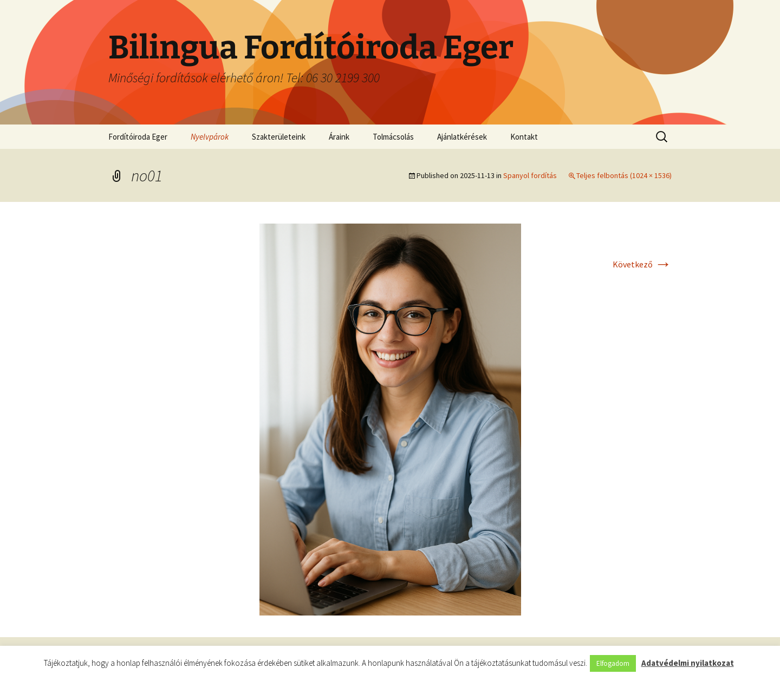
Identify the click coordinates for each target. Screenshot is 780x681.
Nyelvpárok (210, 137)
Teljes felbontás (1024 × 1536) (624, 175)
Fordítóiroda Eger (137, 137)
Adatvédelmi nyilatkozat (687, 663)
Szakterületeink (279, 137)
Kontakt (524, 137)
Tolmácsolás (393, 137)
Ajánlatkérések (462, 137)
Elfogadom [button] (612, 663)
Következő (642, 264)
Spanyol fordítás (530, 175)
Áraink (339, 137)
